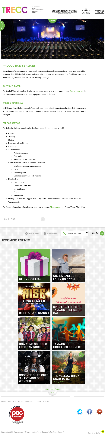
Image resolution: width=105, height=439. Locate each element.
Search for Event (71, 233)
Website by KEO (96, 433)
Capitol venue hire (76, 91)
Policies (46, 401)
